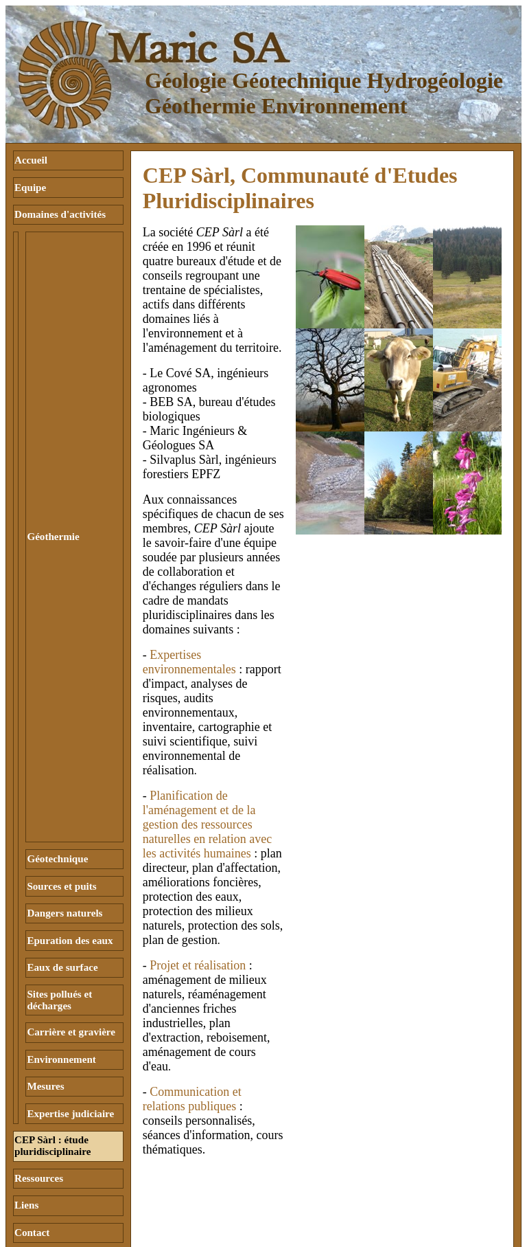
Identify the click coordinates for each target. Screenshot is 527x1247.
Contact (31, 1086)
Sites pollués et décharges (59, 880)
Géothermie (53, 481)
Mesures (45, 957)
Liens (26, 1062)
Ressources (38, 1038)
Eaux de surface (62, 851)
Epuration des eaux (70, 827)
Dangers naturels (64, 803)
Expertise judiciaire (70, 981)
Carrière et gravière (71, 908)
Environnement (61, 933)
